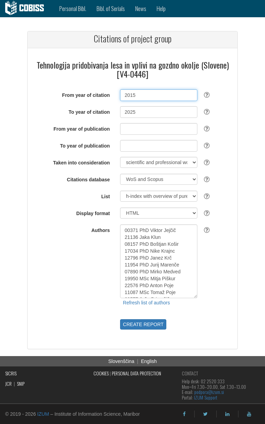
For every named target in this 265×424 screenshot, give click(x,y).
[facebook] (184, 414)
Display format (93, 213)
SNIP (20, 383)
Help (161, 8)
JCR (8, 383)
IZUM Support (205, 397)
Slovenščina (121, 361)
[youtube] (249, 414)
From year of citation (86, 95)
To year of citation (89, 112)
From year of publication (81, 129)
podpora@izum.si (209, 391)
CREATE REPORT (143, 324)
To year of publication (85, 146)
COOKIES (101, 373)
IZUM (43, 414)
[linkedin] (227, 414)
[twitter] (205, 414)
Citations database (88, 179)
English (149, 361)
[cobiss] (27, 8)
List (105, 196)
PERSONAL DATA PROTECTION (136, 373)
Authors (100, 230)
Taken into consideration (81, 162)
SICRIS (11, 373)
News (140, 8)
